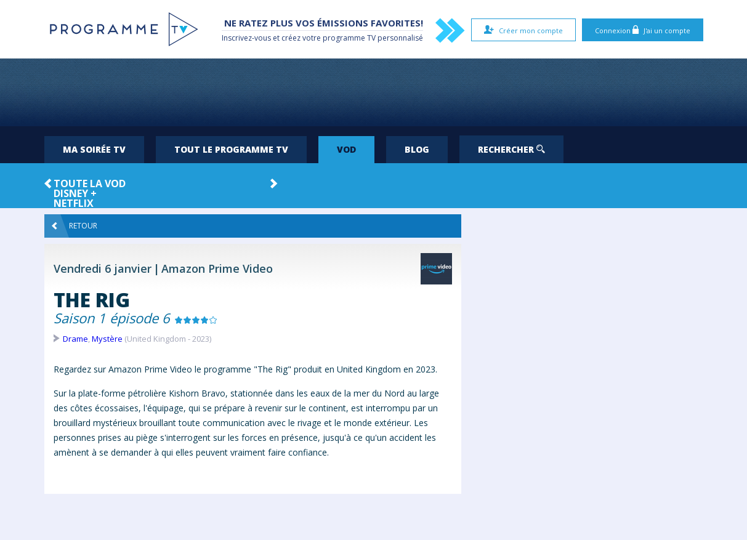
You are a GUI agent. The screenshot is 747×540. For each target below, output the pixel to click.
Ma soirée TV (94, 149)
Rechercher (511, 149)
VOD (346, 149)
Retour (74, 226)
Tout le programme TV (231, 149)
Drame (75, 338)
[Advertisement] (374, 92)
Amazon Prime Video (217, 268)
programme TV (349, 38)
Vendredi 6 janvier (102, 268)
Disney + (75, 193)
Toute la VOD (90, 183)
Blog (417, 149)
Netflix (74, 203)
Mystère (107, 338)
